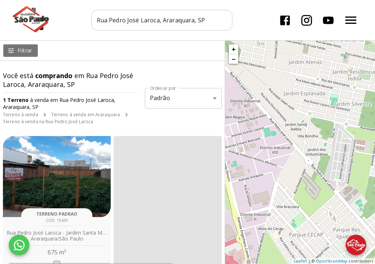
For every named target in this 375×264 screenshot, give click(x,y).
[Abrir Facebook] (285, 20)
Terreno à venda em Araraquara (85, 114)
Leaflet (300, 261)
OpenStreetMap (332, 261)
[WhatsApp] (19, 245)
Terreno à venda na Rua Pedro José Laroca (48, 121)
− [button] (233, 59)
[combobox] (161, 20)
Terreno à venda (20, 114)
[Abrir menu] (351, 20)
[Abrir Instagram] (306, 20)
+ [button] (234, 49)
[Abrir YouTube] (328, 20)
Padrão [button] (160, 98)
